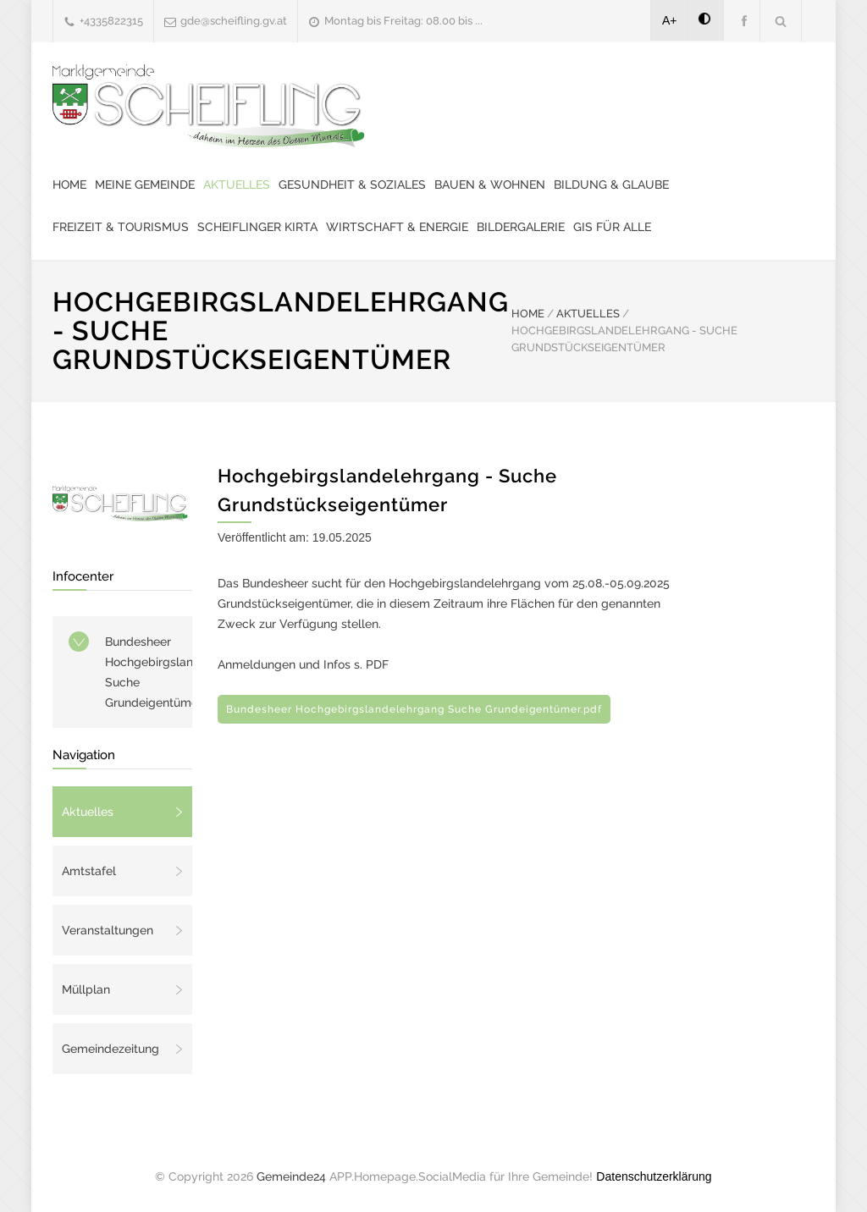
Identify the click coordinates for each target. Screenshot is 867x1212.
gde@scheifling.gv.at (233, 20)
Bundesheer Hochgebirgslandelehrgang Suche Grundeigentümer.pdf (148, 672)
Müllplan (86, 989)
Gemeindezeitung (110, 1048)
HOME (527, 313)
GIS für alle (612, 227)
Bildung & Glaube (611, 184)
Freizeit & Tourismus (120, 227)
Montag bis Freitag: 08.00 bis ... (403, 20)
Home (69, 184)
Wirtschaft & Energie (397, 227)
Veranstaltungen (107, 930)
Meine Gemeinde (145, 184)
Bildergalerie (521, 227)
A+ (669, 20)
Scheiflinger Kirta (257, 227)
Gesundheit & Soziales (352, 184)
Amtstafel (89, 871)
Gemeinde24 (291, 1176)
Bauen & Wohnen (489, 184)
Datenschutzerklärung (653, 1176)
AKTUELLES (588, 313)
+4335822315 (111, 20)
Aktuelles (236, 184)
